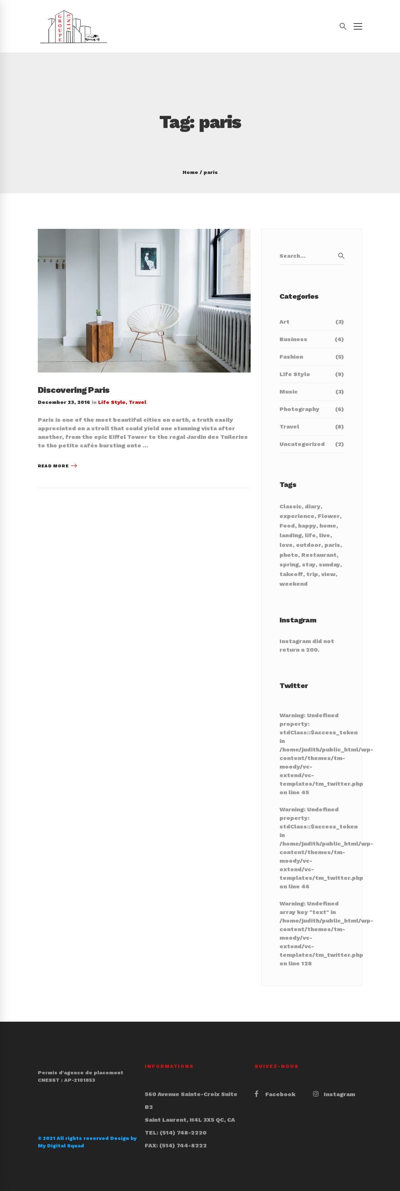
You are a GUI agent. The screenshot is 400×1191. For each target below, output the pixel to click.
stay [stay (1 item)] (309, 564)
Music (312, 391)
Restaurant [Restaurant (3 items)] (319, 554)
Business (312, 339)
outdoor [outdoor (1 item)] (308, 544)
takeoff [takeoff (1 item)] (291, 574)
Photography (312, 409)
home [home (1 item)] (327, 525)
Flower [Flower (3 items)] (329, 516)
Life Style (111, 402)
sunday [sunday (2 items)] (329, 564)
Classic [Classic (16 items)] (291, 506)
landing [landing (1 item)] (291, 535)
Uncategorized (312, 444)
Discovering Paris (74, 390)
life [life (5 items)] (310, 535)
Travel (137, 402)
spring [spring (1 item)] (289, 564)
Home (190, 172)
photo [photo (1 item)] (289, 554)
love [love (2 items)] (286, 544)
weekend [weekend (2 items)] (294, 583)
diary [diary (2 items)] (312, 506)
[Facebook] (275, 1094)
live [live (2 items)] (324, 535)
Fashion (312, 357)
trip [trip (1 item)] (312, 574)
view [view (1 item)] (328, 574)
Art (312, 322)
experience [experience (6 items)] (297, 516)
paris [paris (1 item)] (332, 544)
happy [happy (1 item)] (307, 525)
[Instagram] (334, 1094)
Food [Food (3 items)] (287, 525)
